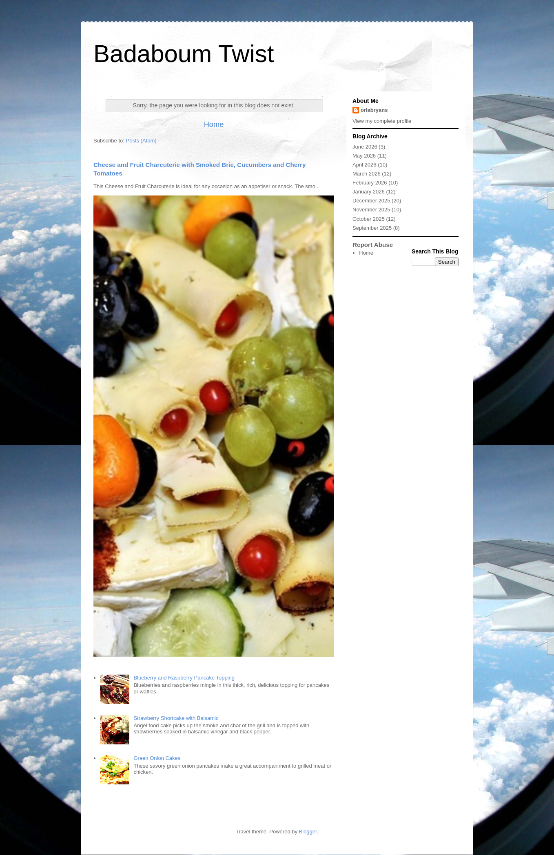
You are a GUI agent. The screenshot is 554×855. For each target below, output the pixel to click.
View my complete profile (381, 121)
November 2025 (371, 210)
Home (214, 124)
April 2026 (364, 165)
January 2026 (368, 192)
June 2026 (364, 147)
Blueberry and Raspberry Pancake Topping (184, 678)
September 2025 (372, 228)
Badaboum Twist (183, 53)
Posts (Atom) (141, 141)
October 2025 (368, 219)
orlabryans (374, 110)
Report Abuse (372, 244)
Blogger (308, 831)
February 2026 (369, 183)
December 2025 (371, 201)
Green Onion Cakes (156, 758)
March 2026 (366, 174)
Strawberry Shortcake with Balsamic (175, 718)
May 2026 (364, 156)
